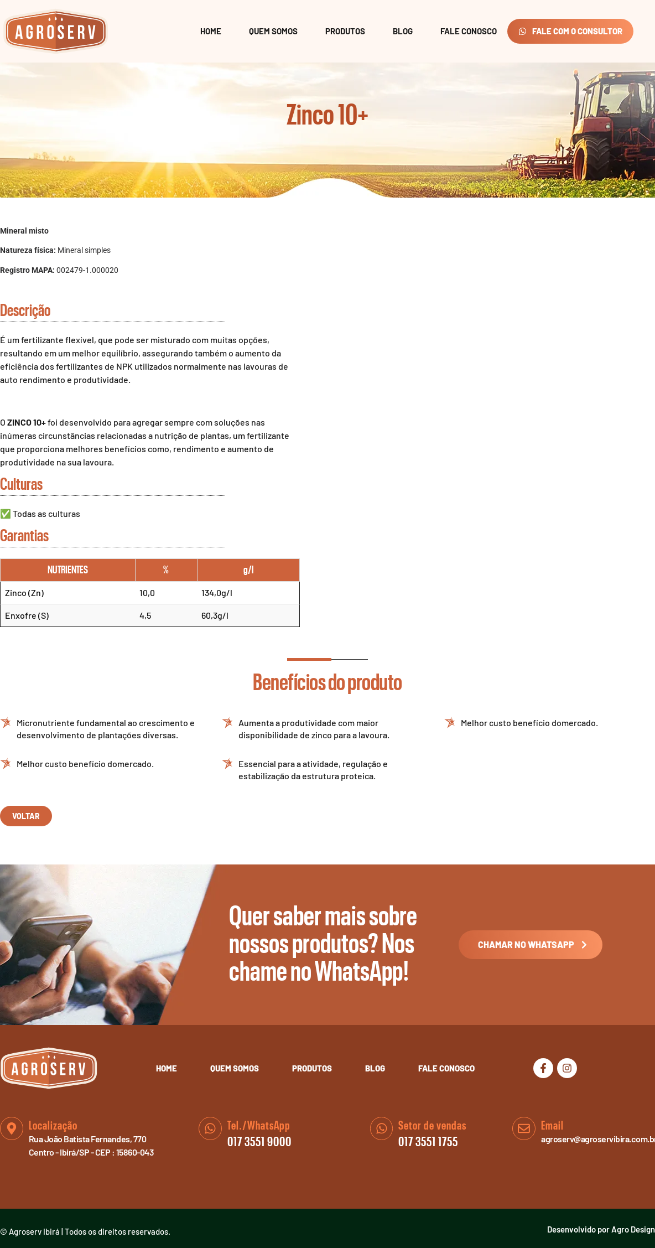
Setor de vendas (433, 1126)
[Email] (524, 1128)
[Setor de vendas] (381, 1128)
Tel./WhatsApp (258, 1126)
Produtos (345, 31)
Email (552, 1126)
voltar (26, 816)
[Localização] (11, 1128)
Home (210, 31)
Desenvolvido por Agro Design (601, 1229)
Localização (53, 1126)
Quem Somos (273, 31)
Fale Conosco (468, 31)
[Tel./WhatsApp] (210, 1128)
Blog (403, 31)
